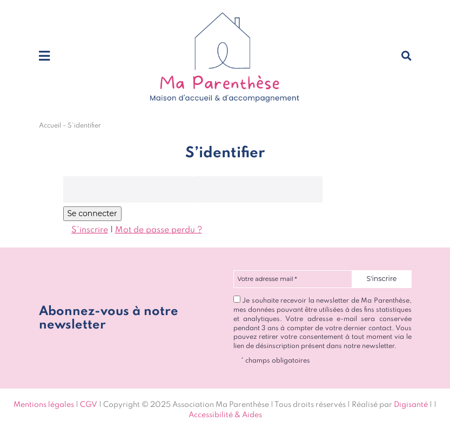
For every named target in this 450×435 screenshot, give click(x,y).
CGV (88, 405)
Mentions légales (44, 405)
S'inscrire (89, 230)
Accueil (50, 125)
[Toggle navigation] (44, 56)
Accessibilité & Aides (225, 415)
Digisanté (411, 405)
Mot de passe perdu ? (158, 230)
